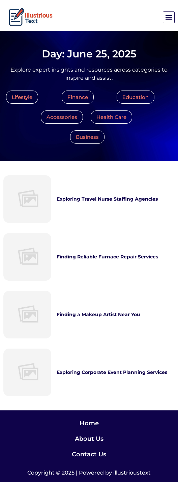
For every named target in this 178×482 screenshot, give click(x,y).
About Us (89, 438)
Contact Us (89, 454)
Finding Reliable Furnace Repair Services (107, 257)
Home (89, 423)
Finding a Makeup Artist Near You (98, 314)
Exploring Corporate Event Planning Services (112, 372)
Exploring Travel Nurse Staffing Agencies (107, 199)
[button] (169, 17)
